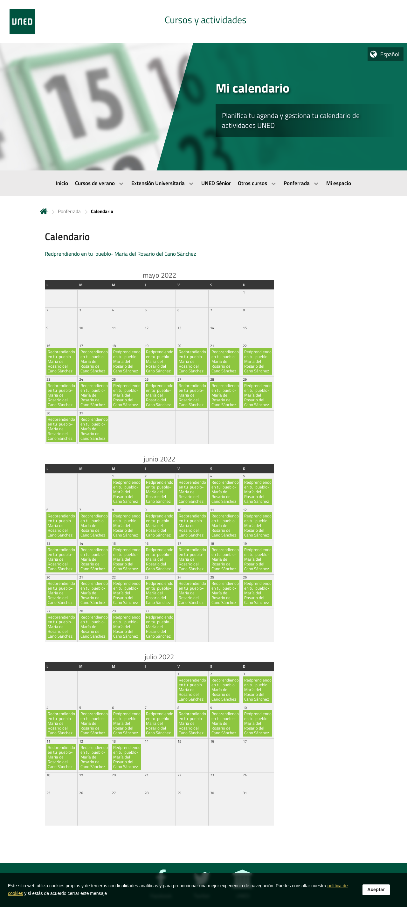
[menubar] (203, 183)
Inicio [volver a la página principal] (44, 211)
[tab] (203, 21)
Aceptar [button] (376, 889)
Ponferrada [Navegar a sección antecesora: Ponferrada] (69, 211)
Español (389, 54)
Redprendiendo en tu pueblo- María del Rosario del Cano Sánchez (120, 254)
